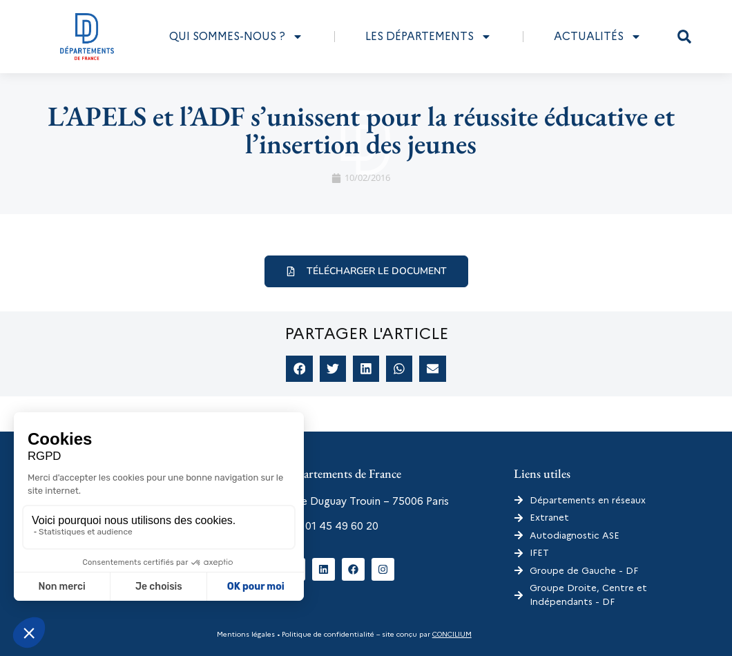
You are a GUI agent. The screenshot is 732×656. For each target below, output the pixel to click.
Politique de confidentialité (327, 634)
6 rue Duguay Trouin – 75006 (352, 501)
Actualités (598, 36)
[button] (684, 36)
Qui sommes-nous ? (236, 36)
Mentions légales (246, 634)
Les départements (428, 36)
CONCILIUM (452, 634)
